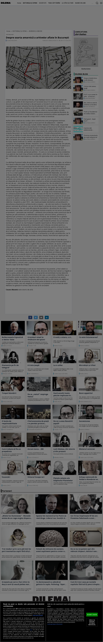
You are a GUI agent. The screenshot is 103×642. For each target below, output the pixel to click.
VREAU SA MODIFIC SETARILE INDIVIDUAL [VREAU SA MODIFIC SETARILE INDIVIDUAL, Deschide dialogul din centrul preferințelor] (92, 622)
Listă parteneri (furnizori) (54, 624)
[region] (51, 621)
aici (31, 629)
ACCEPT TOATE (92, 614)
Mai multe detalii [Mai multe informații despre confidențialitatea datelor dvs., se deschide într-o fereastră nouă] (38, 615)
